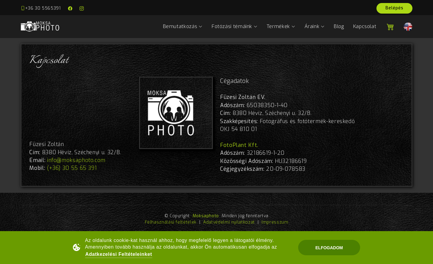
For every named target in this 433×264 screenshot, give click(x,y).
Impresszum (275, 222)
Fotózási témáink (235, 26)
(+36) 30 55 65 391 (72, 168)
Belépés (394, 8)
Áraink (314, 26)
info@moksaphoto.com (76, 160)
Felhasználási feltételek (171, 222)
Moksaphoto (206, 216)
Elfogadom (329, 247)
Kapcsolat (364, 26)
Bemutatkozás (183, 26)
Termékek (281, 26)
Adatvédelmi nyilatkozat (229, 222)
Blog (339, 26)
